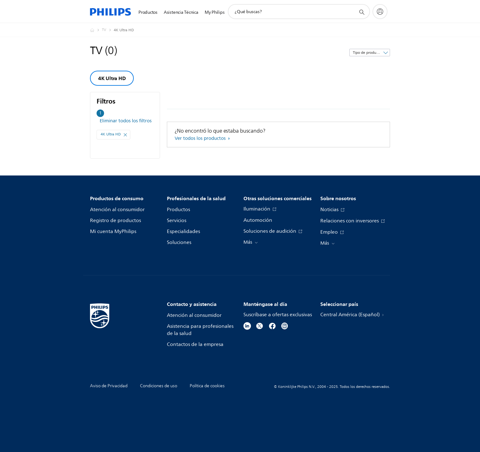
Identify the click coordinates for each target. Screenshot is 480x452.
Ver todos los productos (201, 138)
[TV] (108, 30)
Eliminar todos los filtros (126, 121)
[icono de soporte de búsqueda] (361, 12)
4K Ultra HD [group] (112, 78)
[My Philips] (380, 11)
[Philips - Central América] (96, 30)
